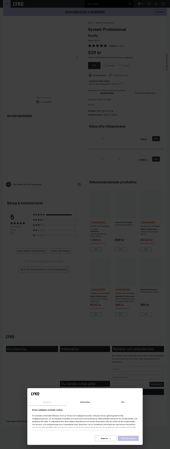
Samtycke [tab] (47, 402)
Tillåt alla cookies (128, 438)
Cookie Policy (124, 430)
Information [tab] (85, 402)
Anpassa (106, 438)
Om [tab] (122, 402)
